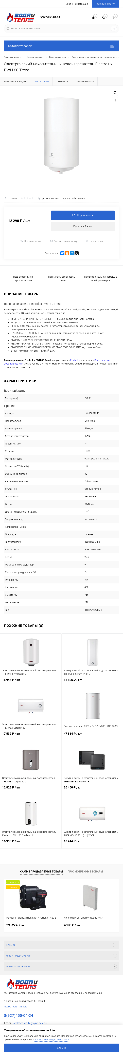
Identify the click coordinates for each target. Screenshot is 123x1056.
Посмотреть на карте (15, 1006)
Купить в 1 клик (83, 226)
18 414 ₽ (92, 843)
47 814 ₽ (92, 736)
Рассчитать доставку (63, 241)
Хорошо (61, 1048)
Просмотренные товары (85, 871)
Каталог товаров (61, 45)
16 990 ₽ (30, 843)
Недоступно (94, 241)
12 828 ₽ (30, 790)
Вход (68, 4)
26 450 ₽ (92, 790)
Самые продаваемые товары (41, 871)
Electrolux (89, 420)
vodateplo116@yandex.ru (30, 1023)
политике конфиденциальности (51, 1039)
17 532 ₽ (30, 736)
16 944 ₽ (30, 682)
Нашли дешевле (31, 241)
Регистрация (81, 4)
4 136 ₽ (72, 925)
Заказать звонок (105, 3)
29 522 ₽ (15, 925)
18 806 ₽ (92, 682)
